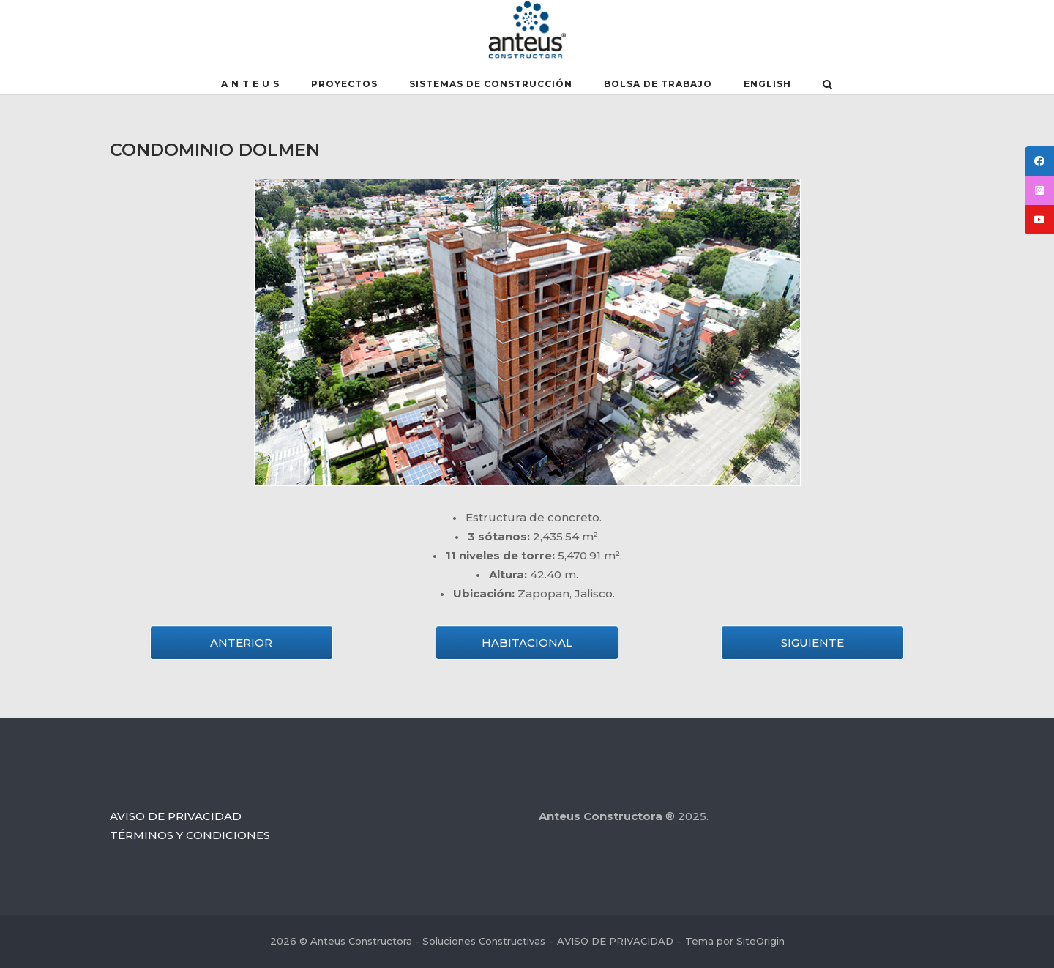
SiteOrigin (760, 941)
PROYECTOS (344, 83)
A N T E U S (250, 83)
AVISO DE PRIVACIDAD (176, 816)
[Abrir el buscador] (827, 85)
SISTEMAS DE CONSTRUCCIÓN (490, 83)
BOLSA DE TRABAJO (658, 83)
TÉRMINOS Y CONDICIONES (190, 835)
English (767, 83)
